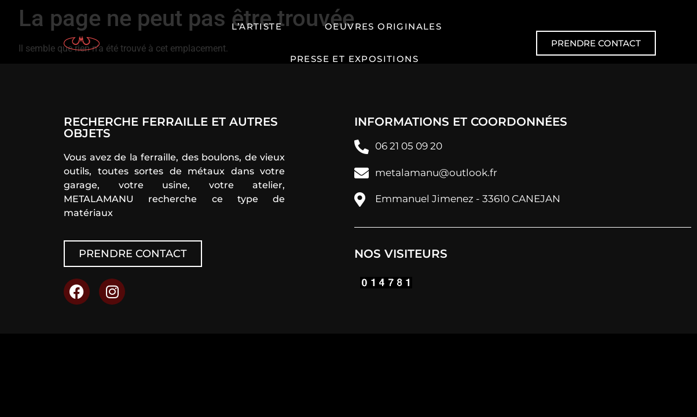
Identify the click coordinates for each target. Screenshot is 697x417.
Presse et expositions (354, 58)
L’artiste (257, 26)
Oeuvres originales (383, 26)
